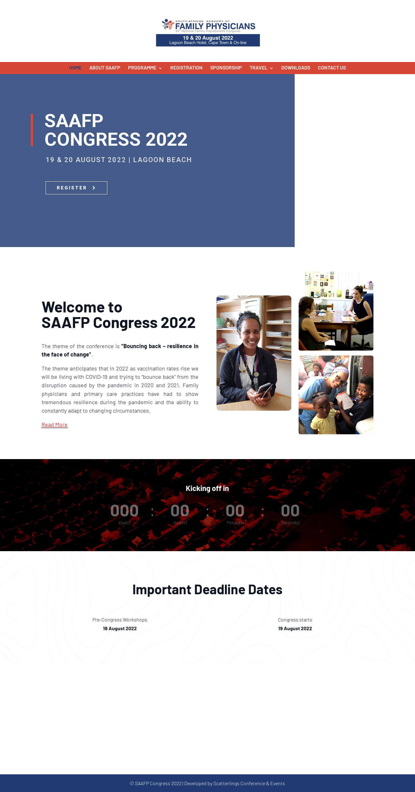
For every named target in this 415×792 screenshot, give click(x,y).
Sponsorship (226, 67)
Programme (142, 67)
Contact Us (332, 67)
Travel (258, 67)
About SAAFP (104, 67)
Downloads (295, 67)
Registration (186, 67)
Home (75, 67)
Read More (55, 424)
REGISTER (76, 188)
